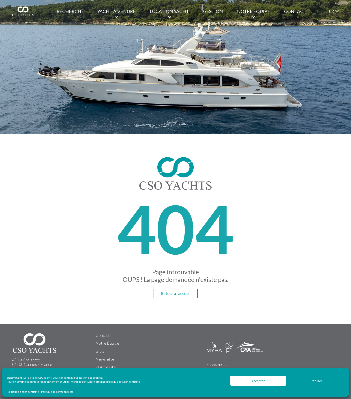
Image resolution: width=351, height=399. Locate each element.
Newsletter (106, 359)
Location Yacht (169, 11)
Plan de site (106, 367)
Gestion (213, 11)
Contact (295, 11)
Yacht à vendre (116, 11)
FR (331, 11)
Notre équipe (253, 11)
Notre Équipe (107, 343)
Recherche (70, 11)
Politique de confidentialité (23, 391)
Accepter (258, 381)
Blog (100, 351)
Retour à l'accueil (175, 293)
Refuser (316, 381)
